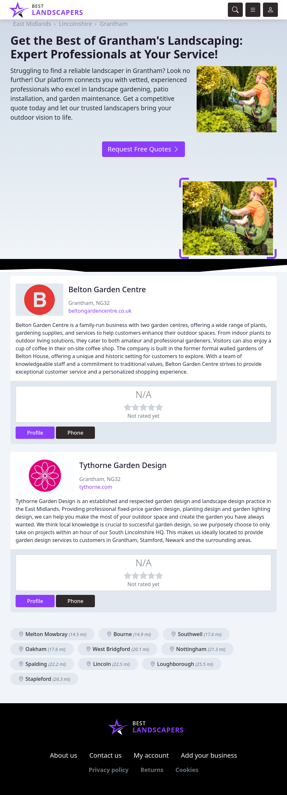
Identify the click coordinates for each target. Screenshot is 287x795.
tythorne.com (95, 486)
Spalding (42, 664)
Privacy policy (109, 770)
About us (63, 755)
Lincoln (108, 664)
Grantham (114, 24)
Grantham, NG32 (89, 303)
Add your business (209, 755)
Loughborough (181, 664)
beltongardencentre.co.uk (100, 310)
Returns (151, 770)
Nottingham (197, 649)
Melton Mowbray (52, 634)
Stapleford (44, 678)
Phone (76, 432)
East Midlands (32, 24)
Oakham (42, 649)
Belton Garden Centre (107, 289)
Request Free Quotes (143, 149)
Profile (35, 432)
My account (151, 755)
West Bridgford (117, 649)
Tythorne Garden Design (123, 465)
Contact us (105, 755)
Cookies (187, 770)
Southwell (196, 634)
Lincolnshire (75, 24)
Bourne (129, 634)
